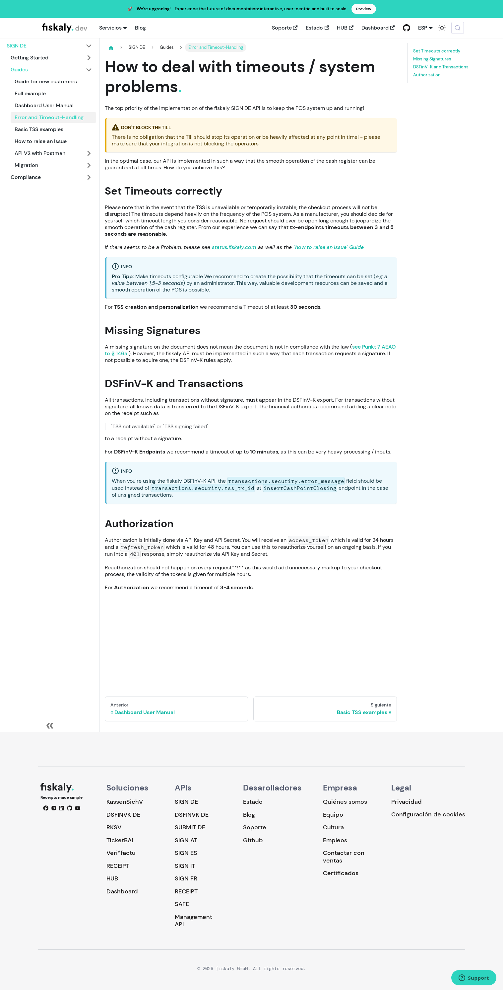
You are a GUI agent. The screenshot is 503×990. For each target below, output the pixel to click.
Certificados (340, 873)
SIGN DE (186, 802)
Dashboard (378, 27)
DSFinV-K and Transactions (441, 67)
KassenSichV (124, 802)
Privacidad (406, 802)
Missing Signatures (432, 59)
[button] (49, 46)
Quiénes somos (345, 802)
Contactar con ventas (343, 857)
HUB (345, 27)
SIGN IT (185, 866)
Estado (317, 27)
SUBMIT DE (190, 827)
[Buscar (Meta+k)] (457, 28)
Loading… (251, 639)
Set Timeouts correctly (437, 51)
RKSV (113, 827)
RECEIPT (117, 866)
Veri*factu (121, 853)
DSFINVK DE (123, 815)
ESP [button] (422, 27)
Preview (363, 9)
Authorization (427, 75)
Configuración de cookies (428, 814)
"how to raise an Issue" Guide (328, 247)
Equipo (333, 815)
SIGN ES (186, 853)
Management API (193, 921)
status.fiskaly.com (234, 247)
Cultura (333, 827)
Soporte (285, 27)
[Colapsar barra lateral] (49, 725)
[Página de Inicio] (111, 47)
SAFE (182, 904)
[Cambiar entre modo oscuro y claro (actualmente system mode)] (442, 28)
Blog (140, 27)
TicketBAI (119, 840)
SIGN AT (186, 840)
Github (253, 840)
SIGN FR (186, 878)
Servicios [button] (110, 27)
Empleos (335, 840)
